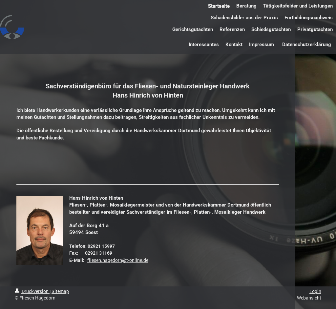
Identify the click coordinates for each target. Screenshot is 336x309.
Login (315, 291)
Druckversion (32, 291)
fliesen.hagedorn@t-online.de (117, 260)
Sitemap (60, 291)
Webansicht (309, 298)
